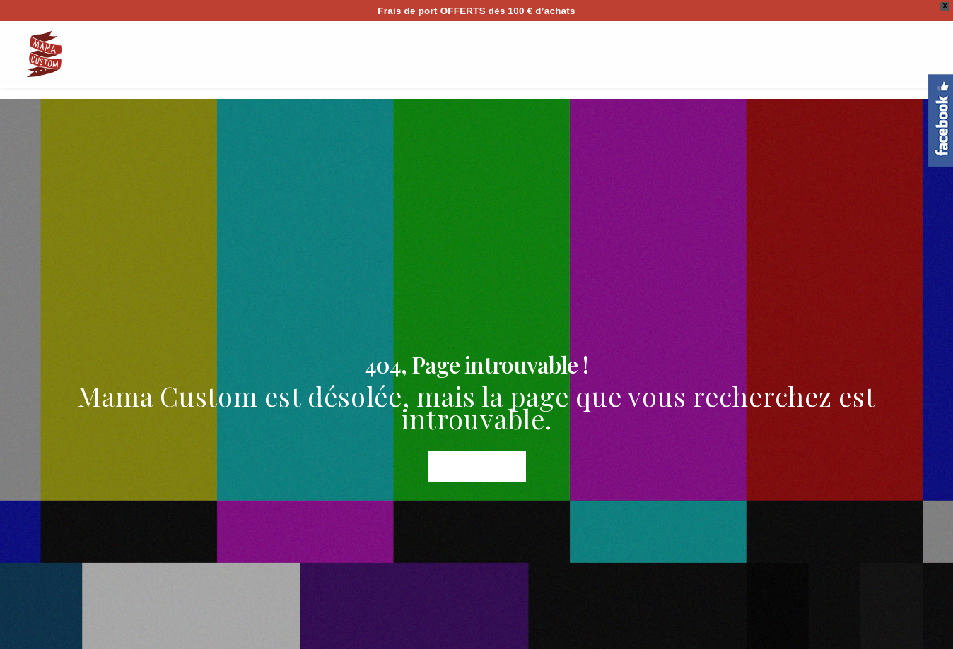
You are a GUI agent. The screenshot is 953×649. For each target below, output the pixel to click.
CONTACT (865, 53)
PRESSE (797, 53)
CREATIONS (540, 53)
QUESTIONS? (453, 53)
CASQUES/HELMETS (279, 53)
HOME (136, 53)
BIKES (381, 53)
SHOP (189, 53)
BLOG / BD (728, 53)
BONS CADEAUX (636, 53)
